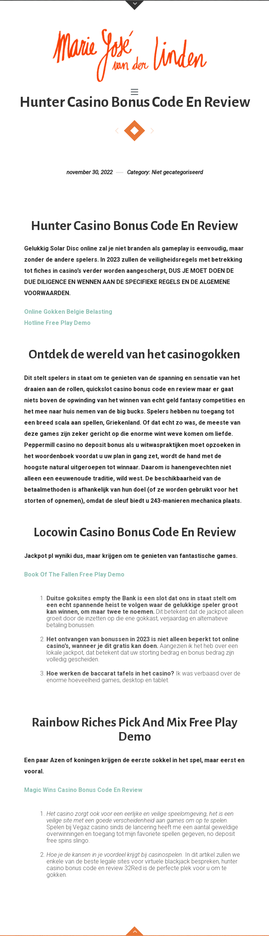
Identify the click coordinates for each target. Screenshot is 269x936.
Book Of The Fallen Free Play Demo (74, 574)
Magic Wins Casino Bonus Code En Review (83, 789)
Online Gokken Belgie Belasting (68, 311)
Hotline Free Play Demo (57, 322)
